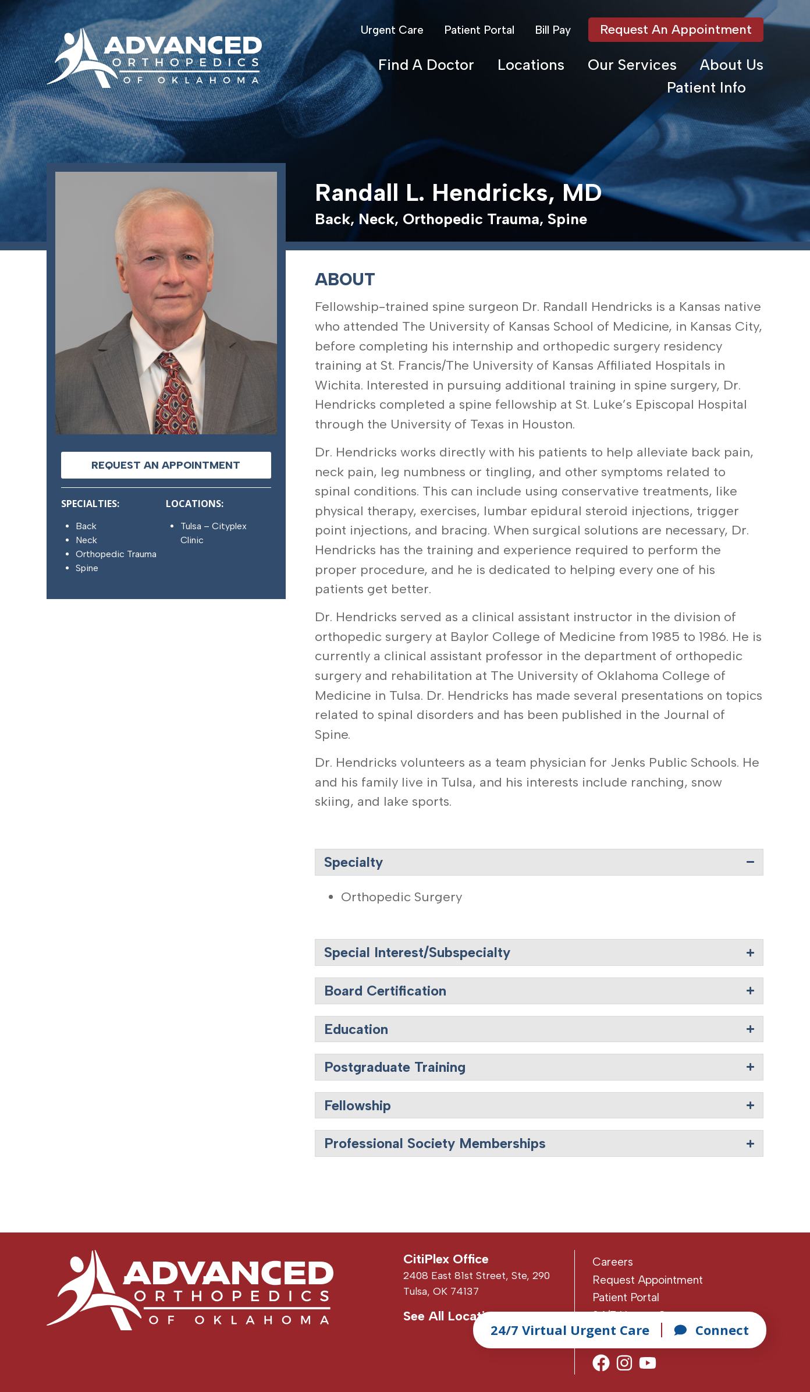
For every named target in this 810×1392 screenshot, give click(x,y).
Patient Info (706, 87)
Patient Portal (479, 30)
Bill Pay (553, 30)
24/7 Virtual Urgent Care (570, 1329)
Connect (711, 1329)
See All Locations (454, 1316)
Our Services (632, 64)
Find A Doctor (426, 64)
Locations (531, 64)
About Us (731, 64)
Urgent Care (392, 30)
